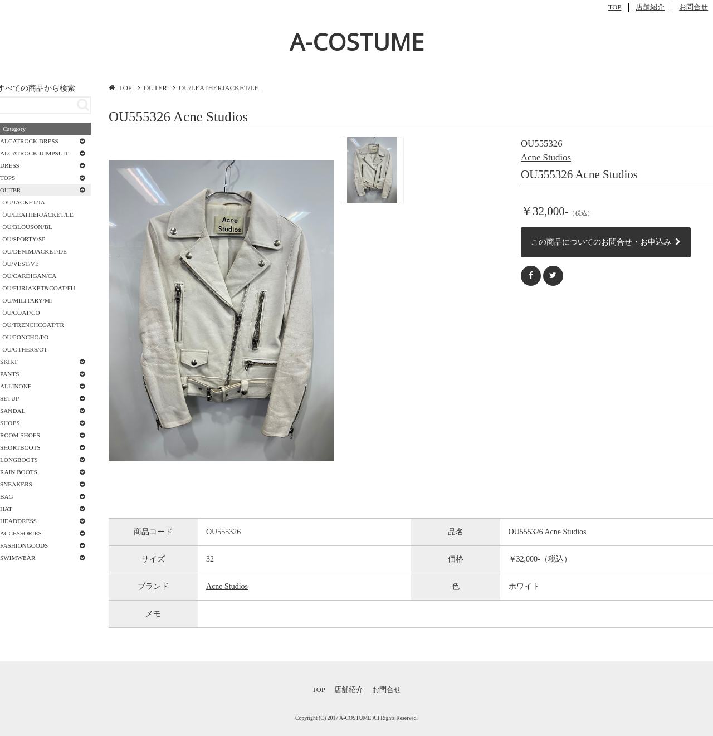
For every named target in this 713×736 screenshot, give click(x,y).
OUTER (155, 88)
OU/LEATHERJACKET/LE (218, 88)
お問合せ (693, 7)
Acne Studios (546, 157)
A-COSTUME (357, 41)
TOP (615, 7)
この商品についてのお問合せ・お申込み (606, 241)
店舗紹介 (650, 7)
